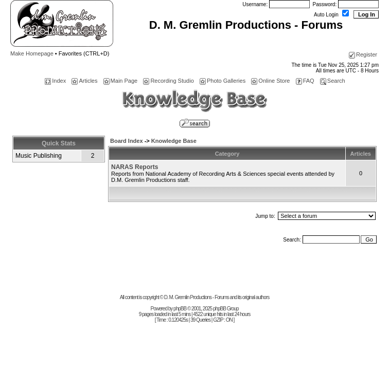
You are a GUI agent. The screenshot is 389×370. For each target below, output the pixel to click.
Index (55, 81)
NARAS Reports (134, 167)
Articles (84, 81)
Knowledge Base (174, 141)
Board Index (126, 141)
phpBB (179, 308)
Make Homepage (32, 53)
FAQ (305, 81)
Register (363, 54)
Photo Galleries (222, 81)
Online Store (270, 81)
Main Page (120, 81)
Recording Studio (168, 81)
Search (332, 81)
